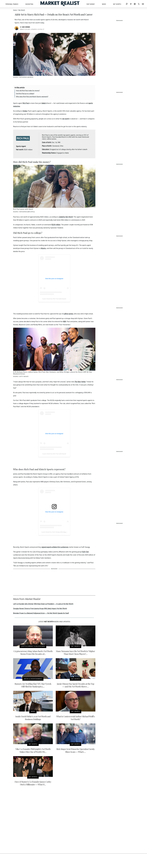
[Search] (127, 3)
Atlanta (43, 248)
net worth (65, 119)
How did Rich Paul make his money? (28, 90)
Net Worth (117, 4)
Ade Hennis (26, 27)
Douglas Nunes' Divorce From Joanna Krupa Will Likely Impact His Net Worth (40, 608)
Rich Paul (26, 103)
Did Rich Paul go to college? (25, 93)
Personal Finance (12, 4)
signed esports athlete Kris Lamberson (54, 547)
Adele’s (43, 103)
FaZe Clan (85, 552)
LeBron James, (68, 314)
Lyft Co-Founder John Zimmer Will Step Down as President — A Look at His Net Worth (43, 604)
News (104, 4)
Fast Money (91, 4)
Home (15, 10)
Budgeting (29, 4)
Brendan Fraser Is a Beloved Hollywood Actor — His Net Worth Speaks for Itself (41, 613)
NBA (64, 321)
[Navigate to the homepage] (59, 3)
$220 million (56, 225)
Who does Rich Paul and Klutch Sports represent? (32, 96)
